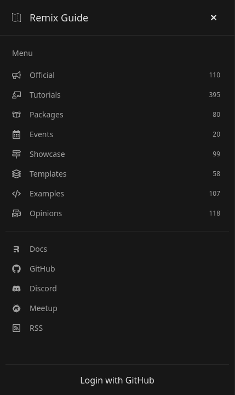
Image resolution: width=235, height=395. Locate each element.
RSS (27, 328)
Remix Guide (50, 17)
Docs (29, 249)
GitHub (33, 268)
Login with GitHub (117, 380)
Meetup (35, 308)
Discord (34, 288)
